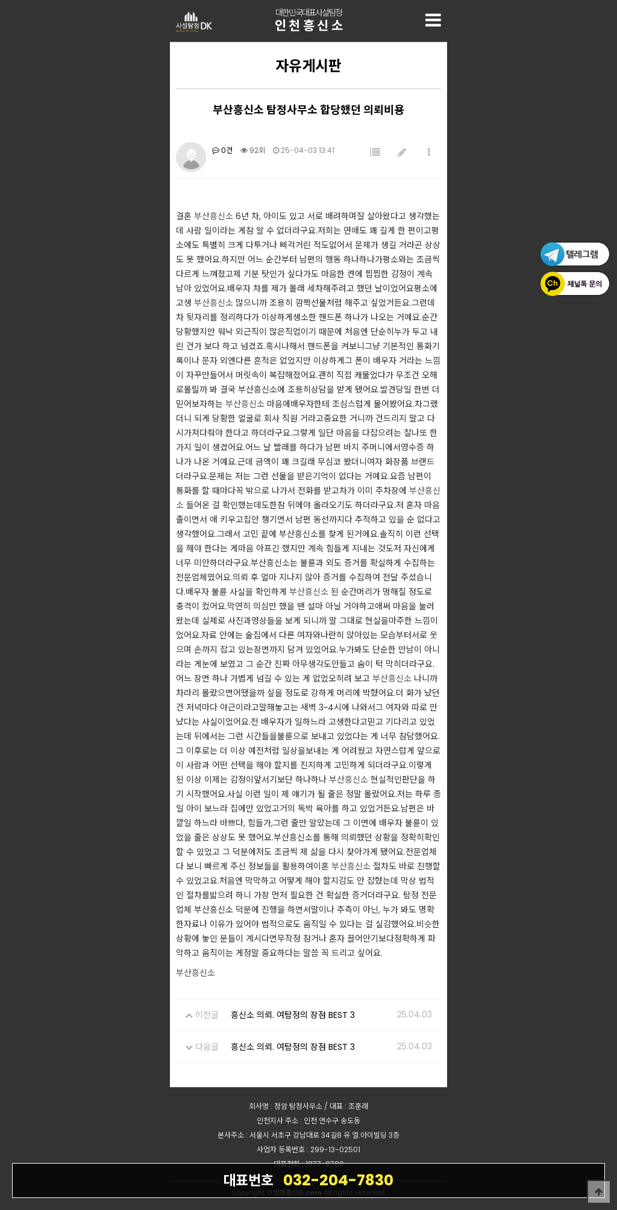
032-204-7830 (308, 1180)
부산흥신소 (213, 216)
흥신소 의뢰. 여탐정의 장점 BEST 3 (293, 1015)
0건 (222, 150)
